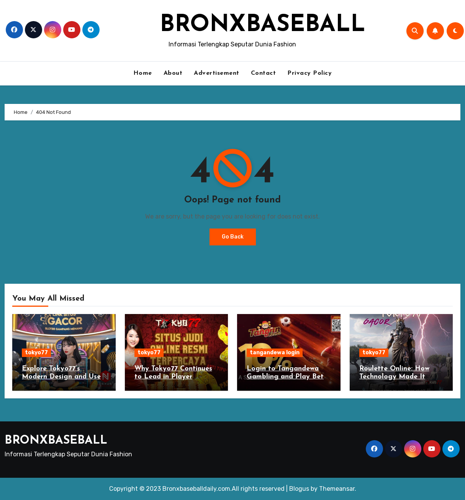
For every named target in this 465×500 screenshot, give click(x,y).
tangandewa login (275, 352)
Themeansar (337, 488)
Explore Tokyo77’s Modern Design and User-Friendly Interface (63, 377)
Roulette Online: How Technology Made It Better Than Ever (394, 377)
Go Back (233, 237)
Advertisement (216, 73)
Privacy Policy (309, 73)
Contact (263, 73)
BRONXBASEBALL (262, 25)
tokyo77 (36, 352)
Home (142, 73)
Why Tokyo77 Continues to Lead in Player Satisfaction (173, 377)
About (173, 73)
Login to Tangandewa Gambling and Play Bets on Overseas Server (287, 377)
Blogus (299, 488)
